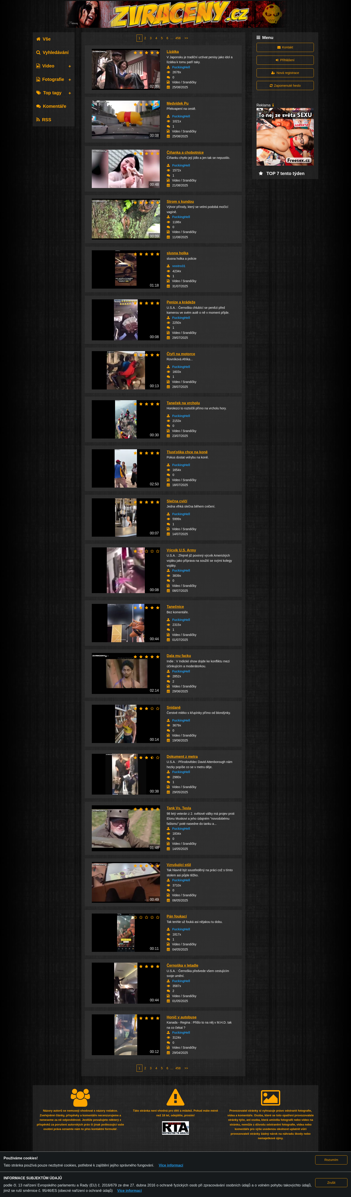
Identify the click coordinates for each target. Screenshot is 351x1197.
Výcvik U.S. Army (181, 550)
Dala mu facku (179, 656)
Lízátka (173, 52)
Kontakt (285, 47)
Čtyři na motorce (181, 354)
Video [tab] (45, 65)
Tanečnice (175, 607)
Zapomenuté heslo (285, 85)
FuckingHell (181, 67)
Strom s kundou (180, 201)
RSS (43, 119)
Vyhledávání (52, 52)
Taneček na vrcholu (183, 403)
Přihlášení (285, 60)
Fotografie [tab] (50, 79)
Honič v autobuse (182, 1017)
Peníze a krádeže (181, 302)
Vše (43, 39)
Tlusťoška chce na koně (187, 452)
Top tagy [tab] (49, 92)
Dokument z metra (182, 756)
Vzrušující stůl (179, 865)
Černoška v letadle (182, 965)
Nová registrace (285, 73)
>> (186, 38)
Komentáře (51, 106)
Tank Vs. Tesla (179, 808)
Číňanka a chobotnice (185, 152)
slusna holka (177, 253)
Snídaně (174, 707)
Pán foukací (177, 916)
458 (178, 38)
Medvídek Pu (178, 103)
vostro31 (178, 266)
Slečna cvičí (177, 501)
